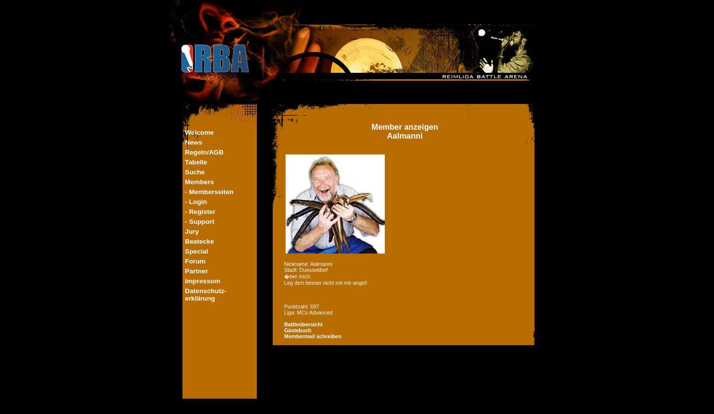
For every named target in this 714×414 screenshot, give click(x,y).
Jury (192, 231)
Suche (195, 172)
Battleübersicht (303, 324)
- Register (200, 211)
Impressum (202, 281)
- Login (196, 202)
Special (196, 251)
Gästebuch (297, 330)
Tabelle (196, 162)
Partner (196, 271)
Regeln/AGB (204, 152)
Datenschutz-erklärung (206, 294)
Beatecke (199, 241)
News (193, 142)
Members (199, 182)
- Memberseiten (209, 192)
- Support (199, 221)
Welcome (199, 132)
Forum (195, 261)
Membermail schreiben (313, 336)
